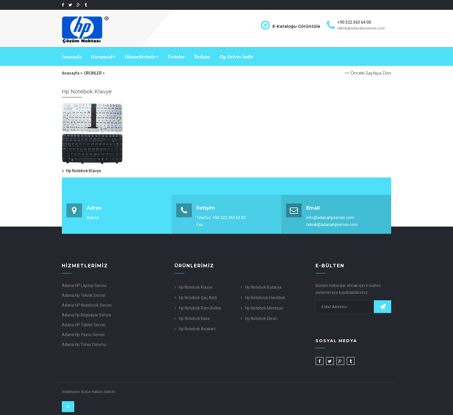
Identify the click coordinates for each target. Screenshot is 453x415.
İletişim (202, 57)
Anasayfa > (72, 73)
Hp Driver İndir (236, 57)
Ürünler (176, 57)
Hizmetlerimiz (141, 57)
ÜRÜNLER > (94, 73)
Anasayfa (71, 57)
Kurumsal (103, 57)
